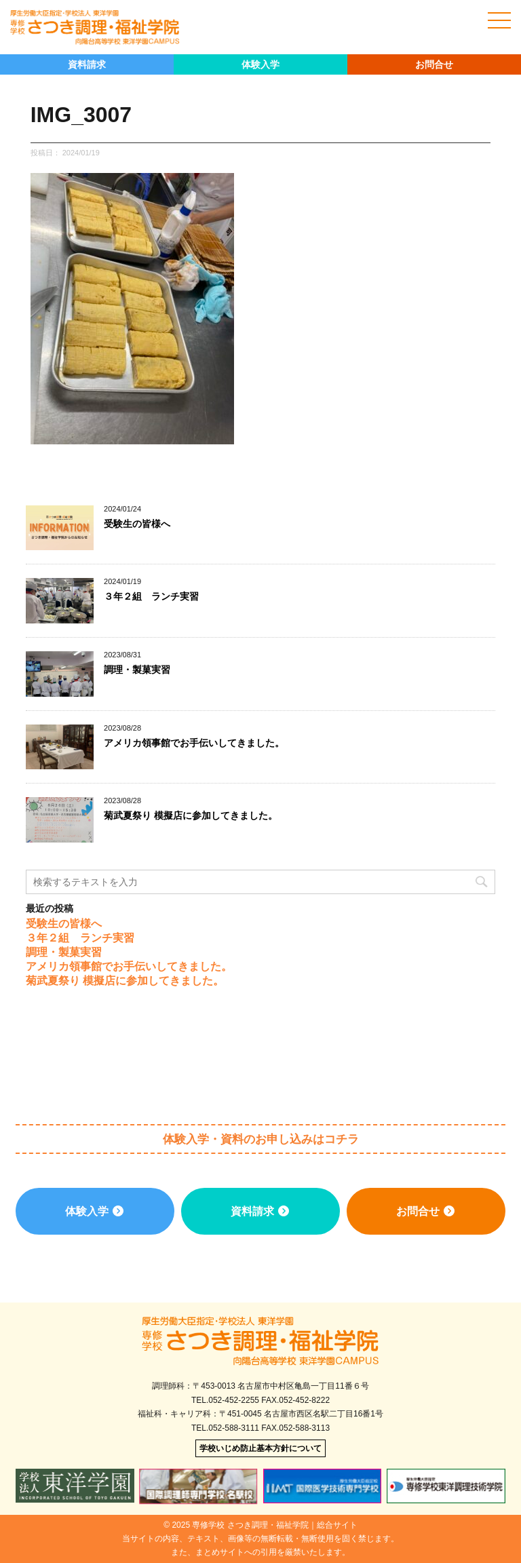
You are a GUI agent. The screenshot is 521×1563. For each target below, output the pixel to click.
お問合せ (434, 64)
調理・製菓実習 (137, 669)
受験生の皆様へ (137, 523)
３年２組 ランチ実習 (151, 596)
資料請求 (87, 64)
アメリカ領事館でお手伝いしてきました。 (194, 742)
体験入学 (260, 64)
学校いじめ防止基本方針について (260, 1448)
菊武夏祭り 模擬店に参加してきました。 (190, 815)
